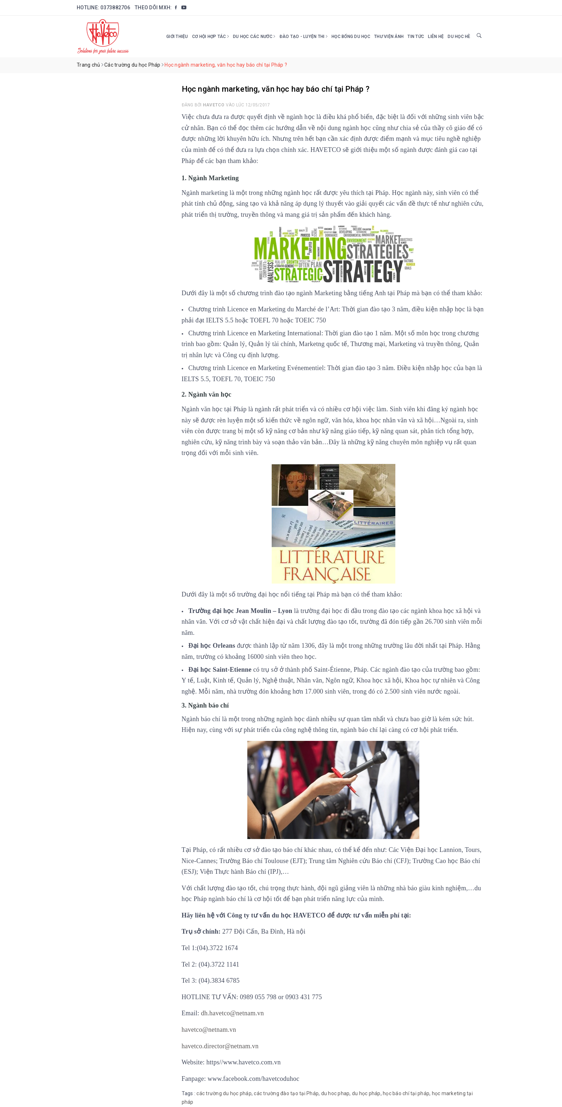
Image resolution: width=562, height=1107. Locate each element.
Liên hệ (436, 36)
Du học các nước (254, 36)
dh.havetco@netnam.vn (232, 1013)
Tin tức (416, 36)
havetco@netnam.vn (209, 1029)
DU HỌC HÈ (459, 36)
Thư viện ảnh (389, 36)
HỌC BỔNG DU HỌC (351, 36)
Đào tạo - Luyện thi (304, 36)
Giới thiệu (177, 36)
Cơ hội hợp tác (210, 36)
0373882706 (115, 7)
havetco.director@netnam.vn (220, 1046)
